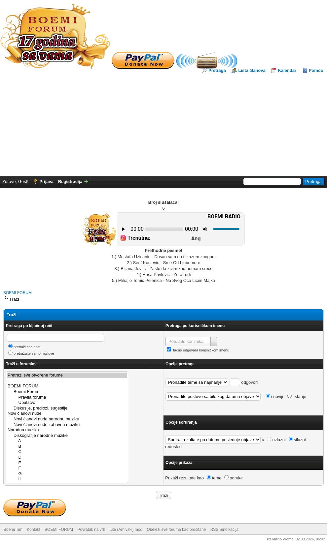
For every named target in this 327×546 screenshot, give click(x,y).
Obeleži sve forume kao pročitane (176, 529)
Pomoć (316, 70)
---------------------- (67, 381)
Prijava (46, 181)
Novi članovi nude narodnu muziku (67, 419)
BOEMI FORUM (17, 292)
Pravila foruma (67, 397)
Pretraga (217, 70)
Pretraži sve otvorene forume (67, 375)
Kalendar (287, 70)
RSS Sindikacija (224, 529)
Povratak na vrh (91, 529)
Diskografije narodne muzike (67, 436)
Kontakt (33, 529)
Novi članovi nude (67, 413)
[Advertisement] (163, 123)
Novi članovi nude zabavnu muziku (67, 425)
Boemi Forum (67, 392)
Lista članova (251, 70)
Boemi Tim (13, 529)
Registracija (70, 181)
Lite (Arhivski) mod (126, 529)
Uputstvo (67, 403)
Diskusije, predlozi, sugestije (67, 408)
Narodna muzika (67, 430)
